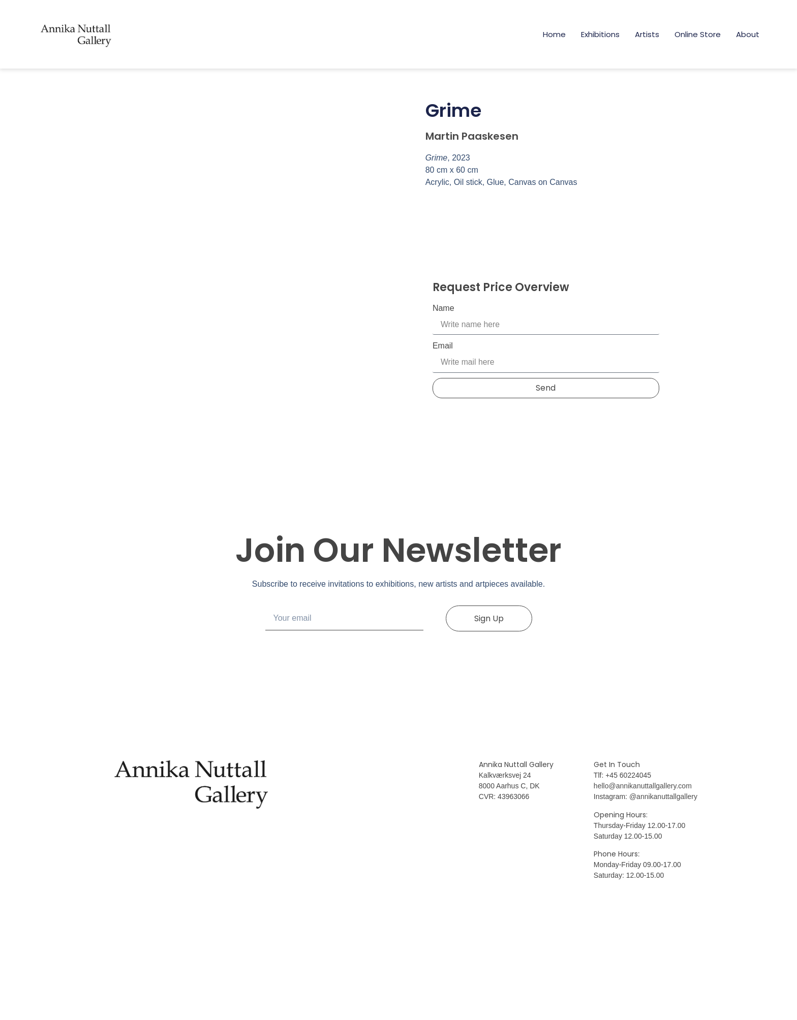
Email (443, 346)
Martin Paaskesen (471, 136)
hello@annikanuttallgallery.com (643, 870)
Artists (647, 34)
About (747, 34)
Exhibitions (600, 34)
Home (554, 34)
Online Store (698, 34)
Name (443, 308)
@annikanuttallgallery (663, 880)
